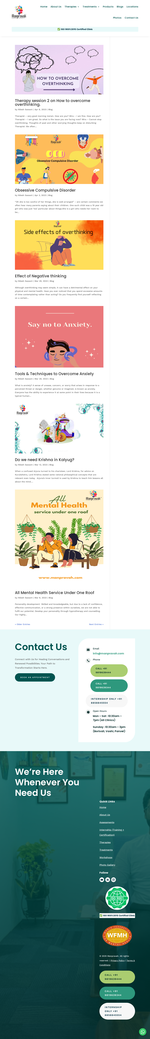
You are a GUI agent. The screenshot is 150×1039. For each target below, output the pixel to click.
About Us (56, 6)
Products (108, 6)
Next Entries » (96, 624)
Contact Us (131, 17)
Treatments (90, 6)
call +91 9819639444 (104, 671)
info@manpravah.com (108, 653)
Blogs (120, 6)
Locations (132, 6)
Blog (50, 109)
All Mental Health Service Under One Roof (54, 592)
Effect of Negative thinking (40, 276)
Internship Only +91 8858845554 (104, 702)
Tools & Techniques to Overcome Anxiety (54, 373)
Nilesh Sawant (25, 109)
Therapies (70, 6)
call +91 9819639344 (104, 686)
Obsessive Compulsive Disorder (45, 190)
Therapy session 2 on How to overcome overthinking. (52, 102)
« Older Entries (22, 624)
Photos (117, 17)
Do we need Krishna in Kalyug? (44, 459)
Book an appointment (36, 677)
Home (43, 6)
